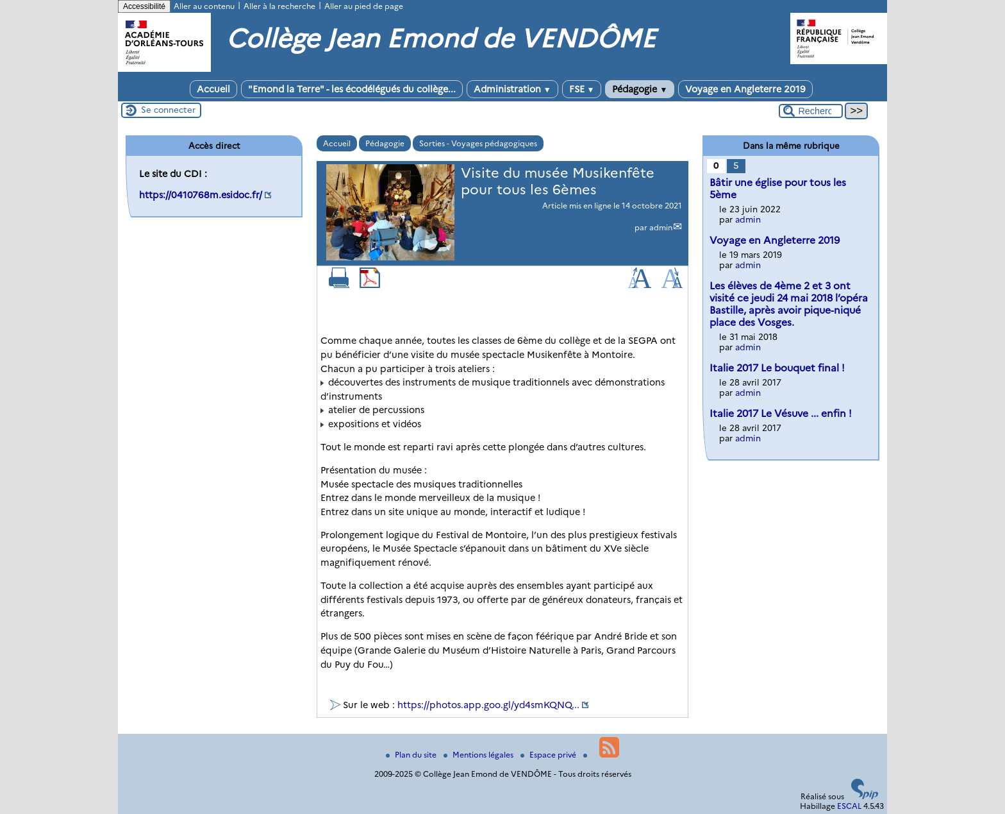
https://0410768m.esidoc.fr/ (200, 195)
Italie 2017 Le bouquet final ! (777, 368)
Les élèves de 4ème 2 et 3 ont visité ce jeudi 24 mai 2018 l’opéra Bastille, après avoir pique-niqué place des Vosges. (789, 304)
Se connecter (168, 110)
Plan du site (412, 754)
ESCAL (849, 806)
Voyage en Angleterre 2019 (745, 89)
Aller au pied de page (363, 6)
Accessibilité (144, 6)
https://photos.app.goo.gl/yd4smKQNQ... (488, 705)
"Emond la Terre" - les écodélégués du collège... (352, 89)
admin (660, 227)
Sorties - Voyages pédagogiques (478, 143)
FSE (582, 89)
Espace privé (549, 754)
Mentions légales (479, 754)
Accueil (213, 89)
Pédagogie (639, 89)
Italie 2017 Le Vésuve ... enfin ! (781, 413)
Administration (512, 89)
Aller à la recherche (279, 6)
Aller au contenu (204, 6)
